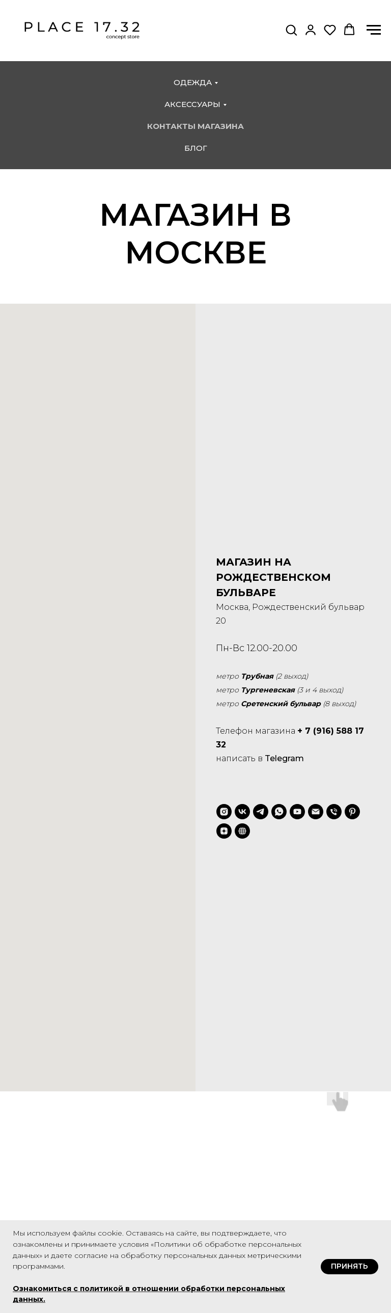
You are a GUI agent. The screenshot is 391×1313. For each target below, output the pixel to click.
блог (195, 148)
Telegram (284, 758)
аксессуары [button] (192, 104)
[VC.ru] (242, 831)
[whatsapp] (279, 811)
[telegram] (260, 811)
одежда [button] (193, 82)
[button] (291, 29)
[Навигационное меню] (374, 30)
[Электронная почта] (315, 811)
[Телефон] (334, 811)
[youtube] (297, 811)
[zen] (224, 831)
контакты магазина (195, 126)
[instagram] (224, 811)
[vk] (242, 811)
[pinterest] (352, 811)
